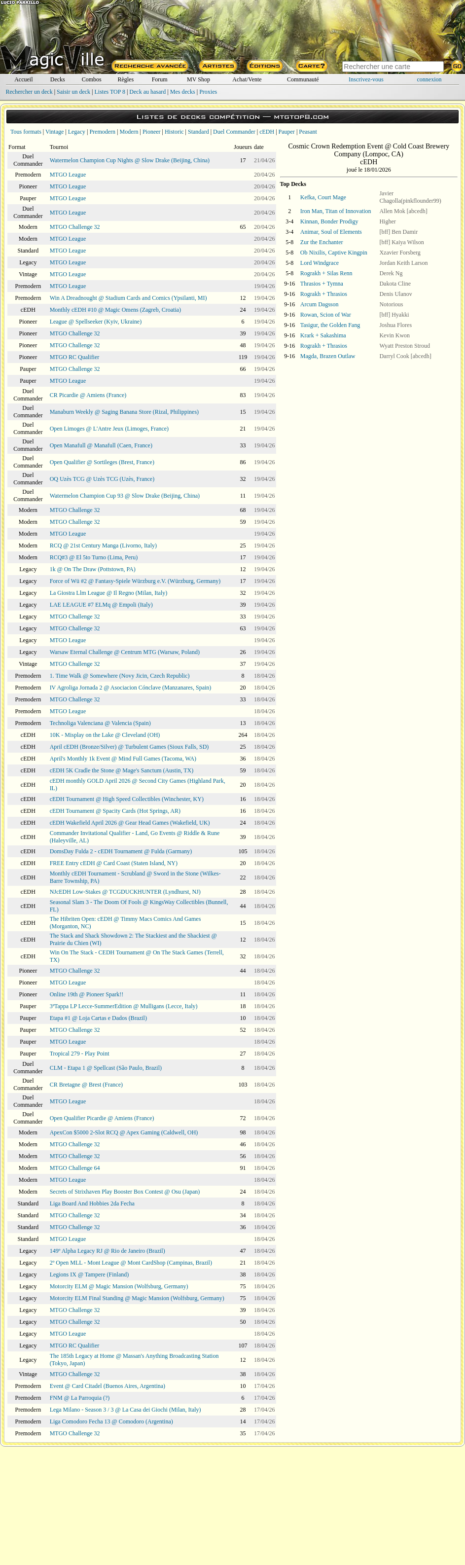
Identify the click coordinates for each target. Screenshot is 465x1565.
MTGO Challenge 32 (75, 226)
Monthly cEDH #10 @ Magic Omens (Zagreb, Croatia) (115, 309)
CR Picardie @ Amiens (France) (88, 395)
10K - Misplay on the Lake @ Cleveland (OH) (105, 734)
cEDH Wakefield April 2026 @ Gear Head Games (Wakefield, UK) (130, 822)
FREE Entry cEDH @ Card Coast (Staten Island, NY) (114, 863)
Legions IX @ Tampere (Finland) (89, 1274)
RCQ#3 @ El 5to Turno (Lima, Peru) (94, 557)
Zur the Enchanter (321, 242)
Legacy (76, 131)
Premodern (102, 131)
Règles (125, 79)
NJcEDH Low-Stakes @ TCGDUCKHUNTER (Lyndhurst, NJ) (125, 891)
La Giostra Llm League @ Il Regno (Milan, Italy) (109, 592)
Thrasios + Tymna (321, 283)
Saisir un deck (73, 91)
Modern (128, 131)
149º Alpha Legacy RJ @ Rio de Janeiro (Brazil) (107, 1250)
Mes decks (182, 91)
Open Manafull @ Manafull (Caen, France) (101, 445)
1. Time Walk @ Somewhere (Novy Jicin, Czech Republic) (120, 675)
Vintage (54, 131)
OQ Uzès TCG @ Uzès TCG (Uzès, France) (102, 478)
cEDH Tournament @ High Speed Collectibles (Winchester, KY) (127, 799)
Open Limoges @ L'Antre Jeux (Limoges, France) (109, 428)
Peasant (308, 131)
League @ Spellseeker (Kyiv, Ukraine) (96, 321)
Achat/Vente (246, 79)
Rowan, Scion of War (325, 314)
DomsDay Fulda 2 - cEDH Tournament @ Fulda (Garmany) (121, 851)
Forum (160, 79)
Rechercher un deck (28, 91)
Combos (92, 79)
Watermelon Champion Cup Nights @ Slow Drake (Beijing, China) (130, 160)
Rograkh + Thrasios (323, 294)
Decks (57, 79)
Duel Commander (234, 131)
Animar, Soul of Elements (331, 231)
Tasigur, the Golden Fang (330, 325)
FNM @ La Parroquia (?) (80, 1397)
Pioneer (152, 131)
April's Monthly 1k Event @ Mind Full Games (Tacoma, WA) (123, 758)
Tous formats (25, 131)
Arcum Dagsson (319, 304)
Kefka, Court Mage (323, 197)
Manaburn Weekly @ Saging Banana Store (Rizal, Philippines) (124, 411)
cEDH (266, 131)
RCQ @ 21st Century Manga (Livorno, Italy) (103, 545)
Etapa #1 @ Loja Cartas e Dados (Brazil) (98, 1018)
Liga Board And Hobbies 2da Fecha (92, 1203)
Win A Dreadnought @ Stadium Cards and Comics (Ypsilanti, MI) (128, 297)
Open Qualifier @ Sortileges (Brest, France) (102, 462)
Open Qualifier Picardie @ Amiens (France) (102, 1118)
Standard (198, 131)
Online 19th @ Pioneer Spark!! (87, 994)
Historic (174, 131)
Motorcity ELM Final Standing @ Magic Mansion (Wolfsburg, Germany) (137, 1298)
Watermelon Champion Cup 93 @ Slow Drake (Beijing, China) (125, 495)
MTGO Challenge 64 (75, 1168)
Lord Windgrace (319, 262)
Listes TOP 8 (109, 91)
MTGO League (68, 174)
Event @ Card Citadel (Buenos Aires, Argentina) (107, 1386)
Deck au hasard (147, 91)
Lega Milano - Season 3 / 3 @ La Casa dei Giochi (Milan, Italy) (125, 1409)
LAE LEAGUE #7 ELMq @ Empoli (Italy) (101, 604)
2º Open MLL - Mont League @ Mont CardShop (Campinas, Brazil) (131, 1262)
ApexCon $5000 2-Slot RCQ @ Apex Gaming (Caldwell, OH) (124, 1132)
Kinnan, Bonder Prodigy (329, 221)
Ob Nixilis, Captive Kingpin (333, 252)
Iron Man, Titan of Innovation (335, 211)
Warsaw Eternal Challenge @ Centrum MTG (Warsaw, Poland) (125, 652)
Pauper (287, 131)
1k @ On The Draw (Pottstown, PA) (93, 569)
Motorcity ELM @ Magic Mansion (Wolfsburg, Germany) (119, 1286)
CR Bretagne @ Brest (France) (86, 1084)
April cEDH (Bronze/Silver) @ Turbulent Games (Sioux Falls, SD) (129, 746)
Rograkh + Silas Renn (326, 273)
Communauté (303, 79)
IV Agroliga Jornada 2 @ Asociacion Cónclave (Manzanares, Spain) (131, 687)
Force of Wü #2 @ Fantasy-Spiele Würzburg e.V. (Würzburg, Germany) (135, 581)
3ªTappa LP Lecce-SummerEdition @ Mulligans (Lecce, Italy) (124, 1006)
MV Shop (198, 79)
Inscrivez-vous (366, 79)
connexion (429, 79)
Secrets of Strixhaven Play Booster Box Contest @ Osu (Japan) (125, 1191)
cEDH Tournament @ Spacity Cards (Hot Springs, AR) (115, 810)
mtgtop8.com (301, 116)
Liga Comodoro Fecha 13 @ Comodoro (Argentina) (111, 1421)
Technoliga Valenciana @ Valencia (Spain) (100, 723)
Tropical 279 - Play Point (79, 1053)
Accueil (23, 79)
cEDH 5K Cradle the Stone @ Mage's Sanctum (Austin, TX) (122, 770)
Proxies (208, 91)
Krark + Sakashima (323, 335)
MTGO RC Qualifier (75, 357)
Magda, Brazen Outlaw (328, 356)
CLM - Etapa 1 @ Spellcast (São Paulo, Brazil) (106, 1067)
